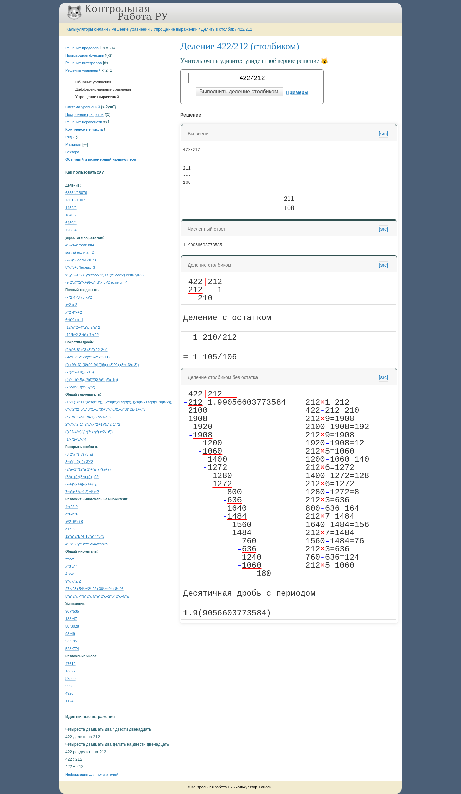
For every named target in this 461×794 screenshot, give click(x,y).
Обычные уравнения (93, 82)
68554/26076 (76, 193)
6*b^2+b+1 (74, 320)
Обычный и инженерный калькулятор (100, 159)
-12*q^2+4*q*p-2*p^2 (82, 327)
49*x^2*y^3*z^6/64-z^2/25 (86, 544)
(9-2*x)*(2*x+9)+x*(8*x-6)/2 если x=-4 (96, 282)
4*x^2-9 (71, 507)
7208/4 (71, 230)
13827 (70, 671)
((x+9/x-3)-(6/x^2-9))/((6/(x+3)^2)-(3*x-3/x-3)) (102, 365)
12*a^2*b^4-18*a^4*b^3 (84, 536)
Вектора (72, 152)
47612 (70, 663)
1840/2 (71, 215)
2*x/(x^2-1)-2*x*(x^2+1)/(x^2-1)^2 (92, 424)
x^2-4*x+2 (73, 312)
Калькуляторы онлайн (87, 29)
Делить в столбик (217, 29)
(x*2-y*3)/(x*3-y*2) (80, 387)
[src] (383, 133)
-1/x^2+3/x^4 (75, 439)
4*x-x (69, 574)
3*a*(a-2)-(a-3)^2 (79, 462)
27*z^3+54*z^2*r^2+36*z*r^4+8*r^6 (94, 589)
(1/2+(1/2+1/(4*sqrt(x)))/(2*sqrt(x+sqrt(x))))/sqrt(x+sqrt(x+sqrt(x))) (118, 402)
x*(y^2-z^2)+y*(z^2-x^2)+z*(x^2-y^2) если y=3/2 (104, 275)
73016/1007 (75, 200)
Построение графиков (84, 114)
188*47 (71, 619)
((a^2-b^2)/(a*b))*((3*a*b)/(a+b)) (91, 379)
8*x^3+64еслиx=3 (80, 267)
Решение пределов (82, 48)
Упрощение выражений (176, 29)
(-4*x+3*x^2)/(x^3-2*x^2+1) (87, 357)
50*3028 (72, 626)
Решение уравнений (130, 29)
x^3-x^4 (71, 566)
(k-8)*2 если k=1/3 (80, 260)
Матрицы (73, 144)
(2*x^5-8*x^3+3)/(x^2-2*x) (86, 350)
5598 (69, 686)
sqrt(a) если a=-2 (79, 252)
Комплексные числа (84, 129)
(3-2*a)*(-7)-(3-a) (79, 454)
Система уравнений (82, 107)
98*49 (70, 634)
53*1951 (72, 641)
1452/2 (71, 208)
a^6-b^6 (71, 514)
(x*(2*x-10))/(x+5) (79, 372)
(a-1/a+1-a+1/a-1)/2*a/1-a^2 (88, 417)
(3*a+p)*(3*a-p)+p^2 (82, 477)
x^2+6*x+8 (74, 521)
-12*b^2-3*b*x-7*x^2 (82, 335)
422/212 (244, 29)
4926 (69, 693)
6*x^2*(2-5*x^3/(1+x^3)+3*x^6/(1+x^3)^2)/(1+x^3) (106, 409)
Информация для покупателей (91, 774)
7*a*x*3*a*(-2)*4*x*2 (82, 492)
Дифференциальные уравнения (103, 89)
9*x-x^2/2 (73, 581)
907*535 (72, 611)
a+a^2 (70, 529)
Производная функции (84, 55)
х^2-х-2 (71, 305)
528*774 (72, 649)
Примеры (297, 92)
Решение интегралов (83, 63)
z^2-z (69, 559)
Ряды (69, 137)
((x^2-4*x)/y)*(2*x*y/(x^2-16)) (89, 432)
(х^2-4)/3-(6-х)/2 (78, 297)
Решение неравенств (83, 122)
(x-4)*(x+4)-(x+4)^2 (81, 484)
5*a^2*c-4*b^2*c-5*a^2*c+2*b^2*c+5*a (97, 596)
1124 (69, 701)
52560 (70, 678)
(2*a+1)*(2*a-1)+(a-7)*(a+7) (88, 469)
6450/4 (71, 222)
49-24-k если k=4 (79, 245)
